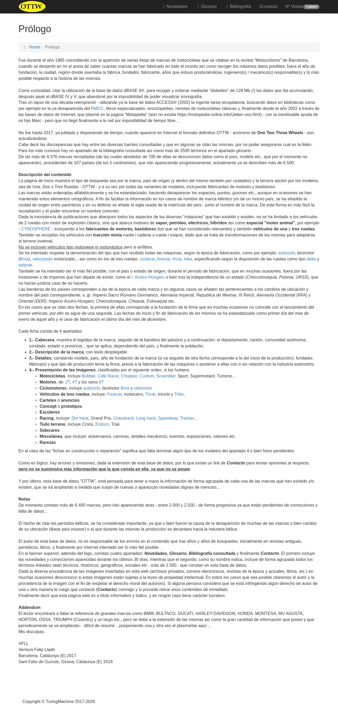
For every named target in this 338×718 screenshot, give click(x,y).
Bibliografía (238, 6)
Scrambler (165, 376)
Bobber (88, 376)
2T (67, 382)
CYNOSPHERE (35, 229)
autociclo (286, 253)
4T (74, 382)
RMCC (97, 108)
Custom (146, 376)
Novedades (174, 6)
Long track (146, 418)
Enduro (102, 424)
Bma (24, 259)
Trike (179, 394)
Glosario (206, 6)
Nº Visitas (302, 6)
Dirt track (80, 418)
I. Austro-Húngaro (148, 277)
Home (31, 47)
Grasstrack (123, 418)
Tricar (150, 394)
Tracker (187, 418)
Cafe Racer (108, 376)
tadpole (25, 265)
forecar (163, 259)
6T (101, 382)
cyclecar (147, 259)
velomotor (143, 388)
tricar (177, 259)
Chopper (129, 376)
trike (188, 259)
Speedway (168, 418)
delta (311, 259)
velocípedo (42, 259)
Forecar (114, 394)
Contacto (268, 6)
